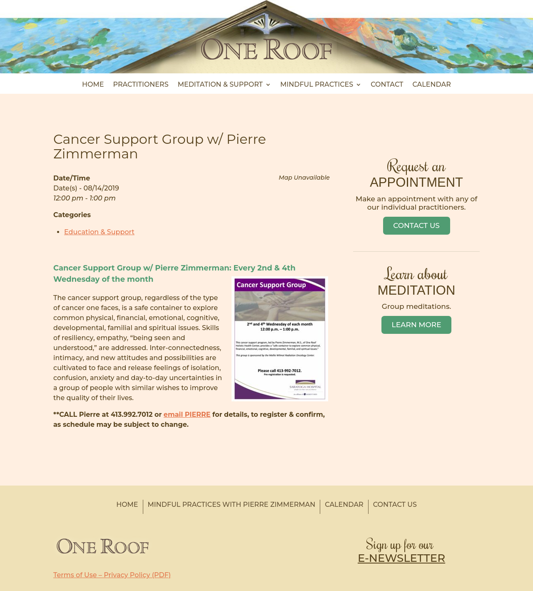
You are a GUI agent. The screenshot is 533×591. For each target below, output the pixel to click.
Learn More (416, 325)
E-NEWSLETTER (401, 558)
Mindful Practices (316, 85)
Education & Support (99, 232)
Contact (387, 85)
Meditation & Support (220, 85)
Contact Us (416, 225)
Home (93, 85)
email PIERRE (187, 414)
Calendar (431, 85)
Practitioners (141, 85)
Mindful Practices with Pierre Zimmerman (232, 504)
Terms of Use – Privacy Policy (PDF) (112, 575)
